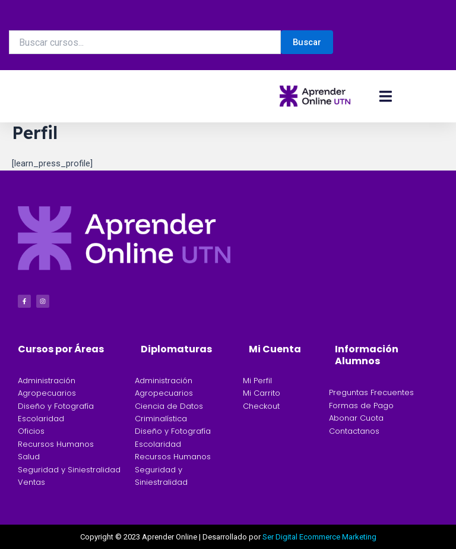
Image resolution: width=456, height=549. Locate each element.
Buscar (307, 42)
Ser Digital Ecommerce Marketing (319, 536)
